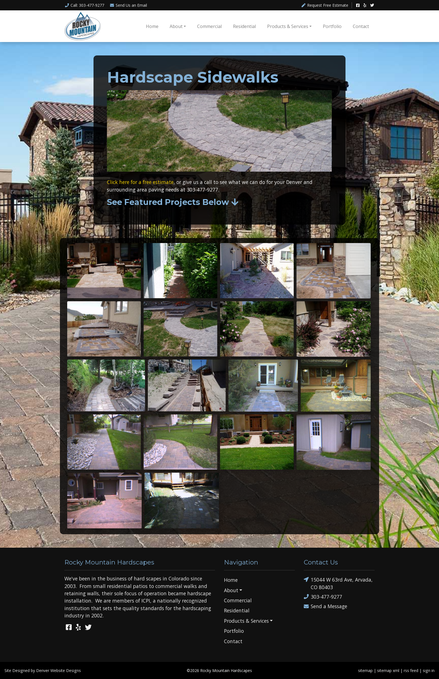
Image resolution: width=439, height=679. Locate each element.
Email (128, 5)
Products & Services (287, 26)
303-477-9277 (323, 596)
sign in (429, 670)
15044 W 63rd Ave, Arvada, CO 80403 (338, 583)
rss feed (411, 670)
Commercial (209, 26)
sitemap (365, 670)
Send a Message (325, 606)
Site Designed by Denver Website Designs (42, 670)
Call (84, 5)
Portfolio (332, 26)
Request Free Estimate (325, 5)
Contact (361, 26)
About (176, 26)
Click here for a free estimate (140, 182)
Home (152, 26)
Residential (244, 26)
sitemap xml (388, 670)
